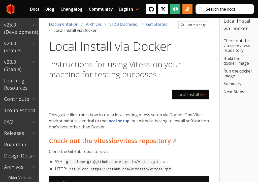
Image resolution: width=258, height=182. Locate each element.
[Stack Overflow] (187, 9)
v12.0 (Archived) (124, 24)
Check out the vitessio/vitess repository (236, 45)
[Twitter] (163, 9)
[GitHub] (151, 9)
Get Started (157, 24)
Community (101, 9)
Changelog (71, 9)
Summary (232, 83)
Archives (94, 24)
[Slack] (175, 9)
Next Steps (233, 92)
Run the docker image (237, 73)
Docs (34, 9)
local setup (118, 121)
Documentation (63, 24)
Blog (49, 9)
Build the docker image (236, 61)
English (126, 9)
